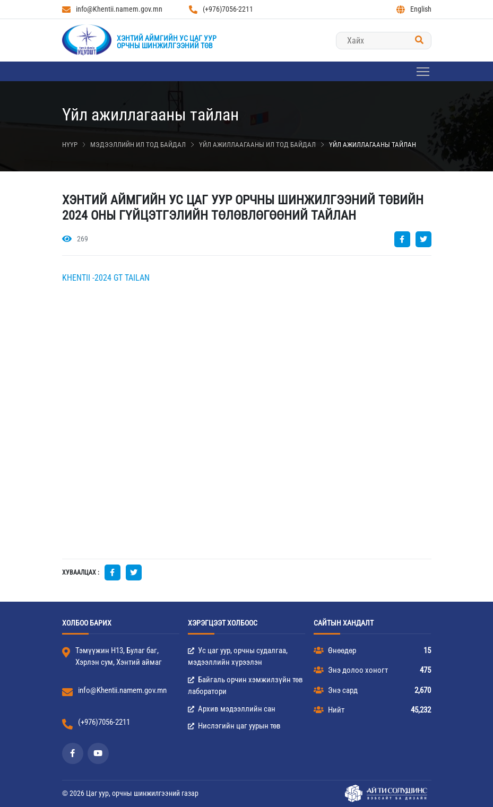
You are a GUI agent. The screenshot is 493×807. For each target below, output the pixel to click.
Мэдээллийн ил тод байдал (138, 144)
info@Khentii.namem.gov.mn (112, 9)
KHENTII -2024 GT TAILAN (106, 278)
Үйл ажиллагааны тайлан (372, 144)
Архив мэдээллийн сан (231, 709)
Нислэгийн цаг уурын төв (234, 726)
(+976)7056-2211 (221, 9)
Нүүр (69, 144)
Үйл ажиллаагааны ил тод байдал (257, 144)
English (413, 9)
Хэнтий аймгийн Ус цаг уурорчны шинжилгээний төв (167, 42)
